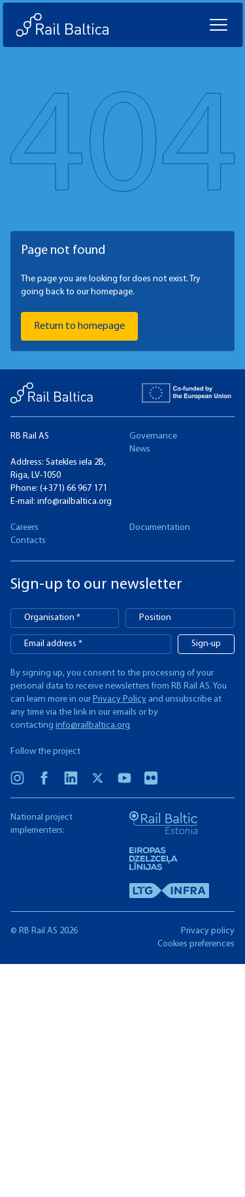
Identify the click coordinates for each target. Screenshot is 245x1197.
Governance (153, 436)
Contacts (28, 541)
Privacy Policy (119, 699)
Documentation (159, 528)
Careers (24, 528)
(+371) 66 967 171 (73, 488)
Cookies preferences (196, 944)
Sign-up (206, 644)
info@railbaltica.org (74, 501)
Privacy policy (208, 931)
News (139, 449)
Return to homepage (79, 326)
